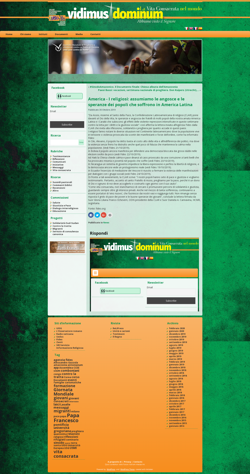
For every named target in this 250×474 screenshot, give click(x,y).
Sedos (59, 336)
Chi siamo (25, 34)
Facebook (58, 88)
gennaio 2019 (176, 364)
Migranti (58, 228)
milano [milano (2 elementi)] (75, 411)
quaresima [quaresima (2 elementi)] (60, 434)
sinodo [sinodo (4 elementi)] (59, 442)
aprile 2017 (175, 406)
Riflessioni (58, 159)
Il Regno (117, 336)
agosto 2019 (176, 345)
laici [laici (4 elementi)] (57, 404)
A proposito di (115, 461)
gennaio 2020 (176, 331)
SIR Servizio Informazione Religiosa (69, 346)
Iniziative (58, 164)
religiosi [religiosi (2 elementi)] (59, 436)
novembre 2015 (177, 420)
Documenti (61, 34)
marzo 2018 (175, 392)
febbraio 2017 (177, 409)
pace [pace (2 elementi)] (57, 416)
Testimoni (119, 333)
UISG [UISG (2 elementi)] (64, 445)
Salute (56, 202)
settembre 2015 (178, 423)
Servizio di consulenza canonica (66, 233)
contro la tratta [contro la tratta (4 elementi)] (65, 375)
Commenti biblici (62, 185)
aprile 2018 (175, 389)
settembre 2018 (178, 375)
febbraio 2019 (177, 361)
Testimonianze (61, 156)
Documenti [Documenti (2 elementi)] (60, 380)
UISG (59, 328)
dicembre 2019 (177, 333)
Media (79, 34)
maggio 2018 (176, 386)
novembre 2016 (177, 417)
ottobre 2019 (176, 339)
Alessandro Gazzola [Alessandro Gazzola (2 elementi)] (66, 362)
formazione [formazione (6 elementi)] (64, 385)
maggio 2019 (176, 353)
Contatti (95, 34)
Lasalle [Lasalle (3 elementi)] (65, 404)
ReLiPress (118, 328)
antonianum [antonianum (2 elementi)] (75, 365)
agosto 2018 (176, 378)
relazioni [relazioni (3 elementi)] (73, 434)
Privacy (127, 461)
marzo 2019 (175, 359)
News (106, 222)
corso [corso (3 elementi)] (75, 377)
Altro (56, 190)
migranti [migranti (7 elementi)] (62, 411)
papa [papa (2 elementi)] (63, 416)
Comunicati (59, 161)
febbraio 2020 (177, 328)
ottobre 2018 (176, 372)
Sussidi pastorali (62, 182)
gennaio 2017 (176, 412)
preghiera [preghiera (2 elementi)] (77, 431)
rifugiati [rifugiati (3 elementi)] (60, 439)
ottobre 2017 (176, 403)
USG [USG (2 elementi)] (66, 448)
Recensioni (59, 187)
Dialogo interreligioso (65, 208)
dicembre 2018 (177, 367)
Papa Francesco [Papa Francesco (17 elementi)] (66, 418)
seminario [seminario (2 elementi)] (72, 439)
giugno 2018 (176, 384)
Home (9, 34)
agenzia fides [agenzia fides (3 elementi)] (63, 360)
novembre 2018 (177, 370)
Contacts (137, 461)
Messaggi (58, 167)
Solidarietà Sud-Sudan (66, 223)
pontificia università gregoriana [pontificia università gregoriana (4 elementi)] (62, 427)
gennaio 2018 (176, 397)
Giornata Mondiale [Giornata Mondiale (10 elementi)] (64, 392)
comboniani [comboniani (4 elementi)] (70, 370)
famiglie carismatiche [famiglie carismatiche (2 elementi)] (67, 382)
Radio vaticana (64, 333)
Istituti (43, 34)
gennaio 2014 (176, 425)
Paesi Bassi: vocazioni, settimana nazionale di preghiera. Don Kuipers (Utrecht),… (148, 90)
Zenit (59, 342)
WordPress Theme (127, 469)
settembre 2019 (178, 342)
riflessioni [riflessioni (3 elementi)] (71, 437)
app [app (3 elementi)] (56, 367)
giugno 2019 (176, 350)
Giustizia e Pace (62, 205)
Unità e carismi (121, 331)
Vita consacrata (62, 170)
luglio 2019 (175, 347)
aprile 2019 (175, 356)
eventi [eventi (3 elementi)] (72, 380)
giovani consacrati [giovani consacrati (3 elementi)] (66, 399)
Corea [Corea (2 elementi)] (67, 377)
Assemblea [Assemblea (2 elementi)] (66, 367)
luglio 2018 (175, 381)
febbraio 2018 (177, 395)
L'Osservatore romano (69, 331)
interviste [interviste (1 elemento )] (74, 401)
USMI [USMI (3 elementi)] (73, 448)
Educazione (59, 211)
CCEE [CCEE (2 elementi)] (76, 367)
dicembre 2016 (177, 414)
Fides (59, 339)
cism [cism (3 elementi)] (57, 371)
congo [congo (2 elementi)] (57, 374)
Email (53, 111)
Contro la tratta (62, 225)
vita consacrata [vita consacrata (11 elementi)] (66, 453)
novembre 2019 (177, 336)
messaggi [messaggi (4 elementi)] (61, 407)
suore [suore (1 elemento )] (67, 443)
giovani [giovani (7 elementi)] (61, 398)
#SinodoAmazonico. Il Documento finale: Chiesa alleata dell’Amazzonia (134, 86)
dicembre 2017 (177, 400)
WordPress (111, 469)
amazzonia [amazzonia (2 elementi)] (60, 365)
